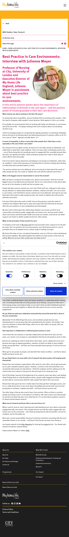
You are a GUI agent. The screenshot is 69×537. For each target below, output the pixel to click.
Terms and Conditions (10, 512)
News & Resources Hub (17, 48)
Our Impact (39, 477)
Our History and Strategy (10, 461)
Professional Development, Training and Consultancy (48, 459)
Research (21, 32)
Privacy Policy (7, 509)
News (15, 32)
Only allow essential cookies (13, 291)
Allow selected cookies (34, 291)
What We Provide (41, 455)
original (46, 424)
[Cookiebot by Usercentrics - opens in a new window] (58, 243)
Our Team (5, 458)
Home (4, 48)
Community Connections (43, 463)
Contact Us (5, 464)
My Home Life (26, 225)
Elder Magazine (26, 424)
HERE (27, 430)
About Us (5, 455)
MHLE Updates (7, 32)
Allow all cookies (56, 291)
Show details (58, 283)
